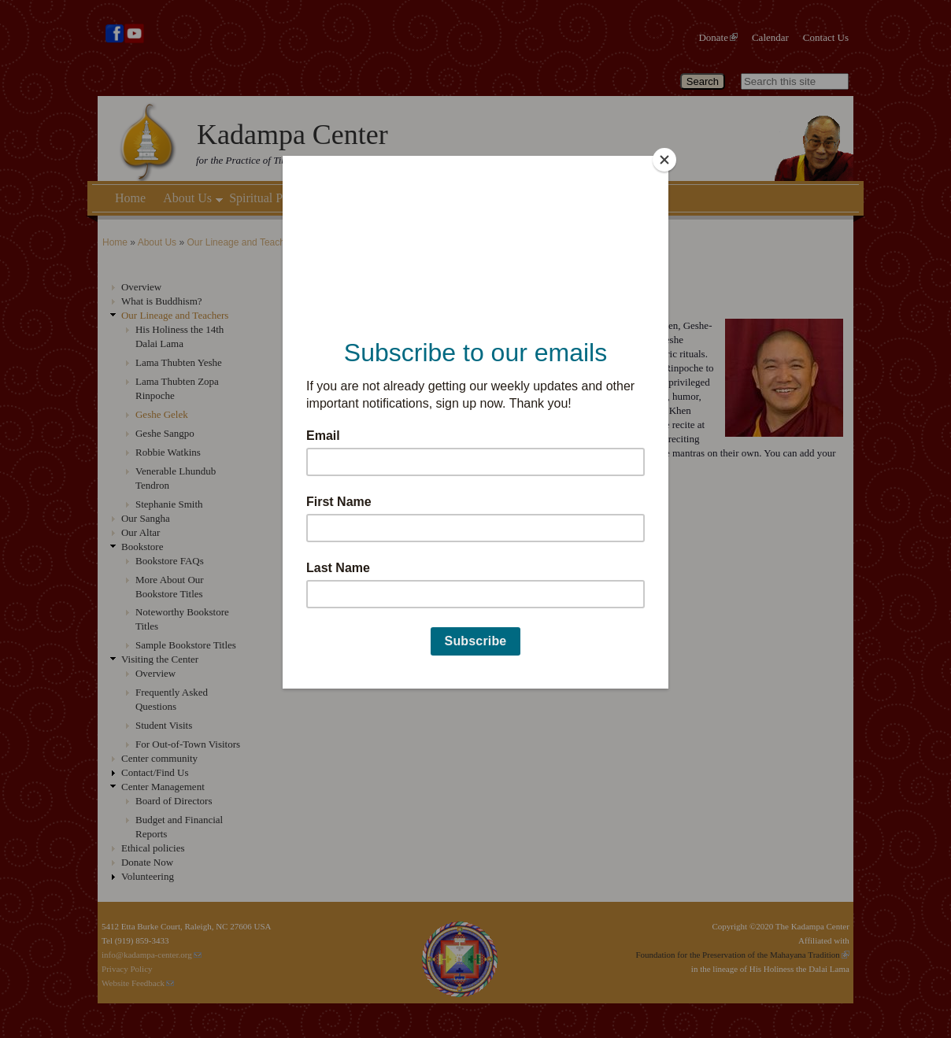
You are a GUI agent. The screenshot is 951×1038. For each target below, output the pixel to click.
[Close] (664, 160)
